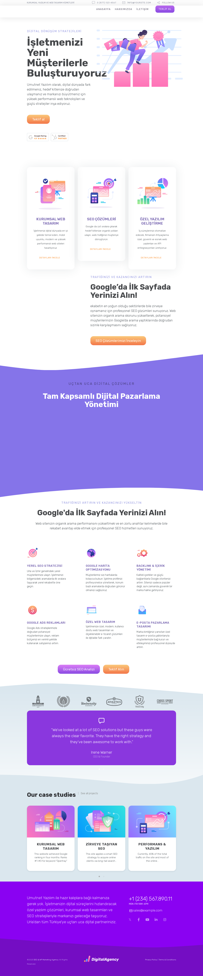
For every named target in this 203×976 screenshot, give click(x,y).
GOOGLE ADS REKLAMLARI (46, 622)
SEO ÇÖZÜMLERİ (101, 219)
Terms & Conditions (167, 960)
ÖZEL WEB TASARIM (100, 622)
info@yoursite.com (139, 2)
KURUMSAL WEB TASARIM (50, 221)
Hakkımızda (123, 9)
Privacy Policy (151, 960)
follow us (168, 2)
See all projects (89, 793)
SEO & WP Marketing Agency (46, 960)
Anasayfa (103, 9)
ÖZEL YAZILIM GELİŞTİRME (152, 221)
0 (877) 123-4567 (106, 2)
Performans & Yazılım (152, 846)
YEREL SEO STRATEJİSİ (44, 566)
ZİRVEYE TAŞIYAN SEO (101, 846)
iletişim (142, 9)
